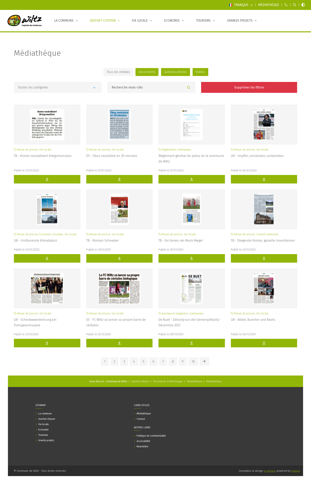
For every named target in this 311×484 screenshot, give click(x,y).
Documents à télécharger (168, 381)
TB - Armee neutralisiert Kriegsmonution (43, 156)
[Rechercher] (188, 87)
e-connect (269, 470)
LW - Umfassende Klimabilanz (35, 240)
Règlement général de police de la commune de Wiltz (191, 158)
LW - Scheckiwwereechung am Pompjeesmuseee (35, 322)
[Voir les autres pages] (204, 361)
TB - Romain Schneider (102, 240)
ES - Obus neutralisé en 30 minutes (111, 156)
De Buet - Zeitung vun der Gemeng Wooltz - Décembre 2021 (189, 322)
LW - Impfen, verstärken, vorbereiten (257, 156)
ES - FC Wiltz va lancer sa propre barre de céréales (116, 322)
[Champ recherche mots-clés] (151, 87)
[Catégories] (58, 87)
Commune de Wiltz (116, 381)
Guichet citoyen (140, 381)
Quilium (295, 470)
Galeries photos (175, 72)
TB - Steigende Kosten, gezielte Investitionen (263, 240)
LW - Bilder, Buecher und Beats (253, 320)
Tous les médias (118, 72)
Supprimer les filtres (249, 87)
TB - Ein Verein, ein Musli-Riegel (180, 240)
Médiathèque (37, 53)
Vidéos (200, 72)
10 (193, 361)
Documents (147, 72)
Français (241, 5)
